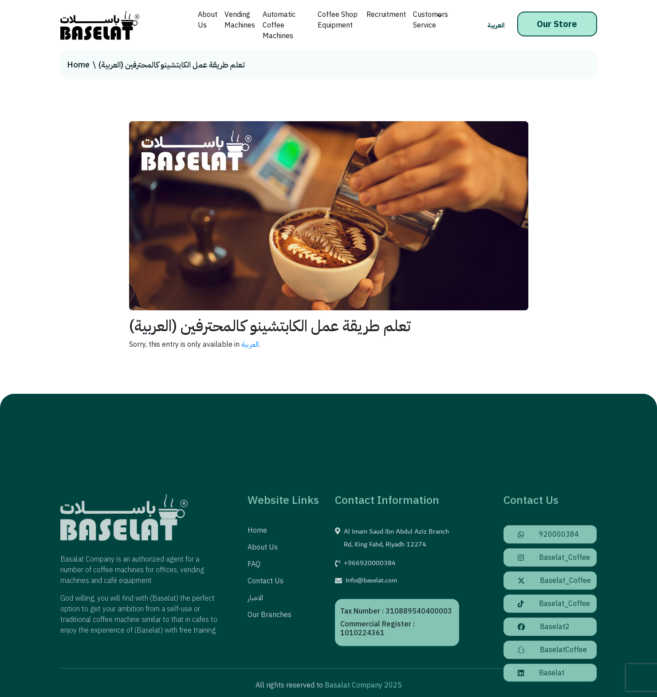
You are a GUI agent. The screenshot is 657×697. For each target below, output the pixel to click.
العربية (496, 25)
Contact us (265, 630)
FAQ (254, 613)
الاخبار (255, 647)
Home (78, 65)
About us (263, 596)
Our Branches (269, 664)
